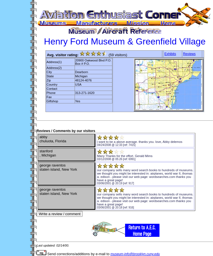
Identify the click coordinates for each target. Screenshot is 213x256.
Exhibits (170, 54)
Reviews (189, 54)
